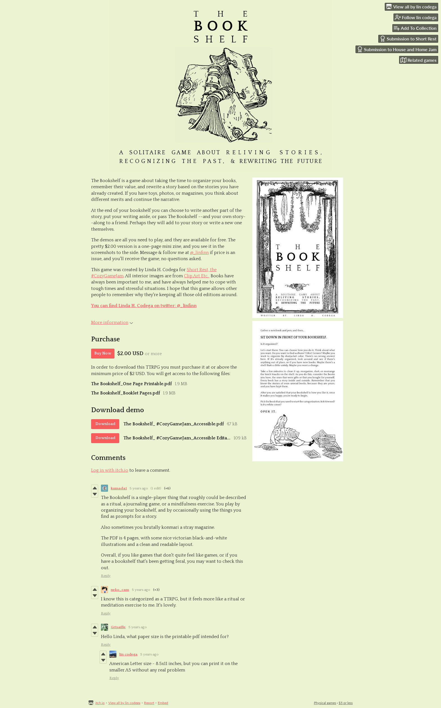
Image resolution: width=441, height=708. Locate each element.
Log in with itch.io (109, 470)
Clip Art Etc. (197, 275)
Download (105, 424)
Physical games (325, 703)
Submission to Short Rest (408, 39)
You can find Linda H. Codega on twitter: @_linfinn (144, 305)
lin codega (128, 654)
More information (112, 322)
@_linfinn (199, 252)
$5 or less (346, 703)
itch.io (100, 703)
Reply (106, 576)
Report (149, 703)
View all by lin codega (124, 703)
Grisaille (118, 627)
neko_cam (120, 590)
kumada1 (119, 488)
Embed (163, 703)
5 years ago (139, 488)
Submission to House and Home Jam (396, 49)
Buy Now (102, 353)
